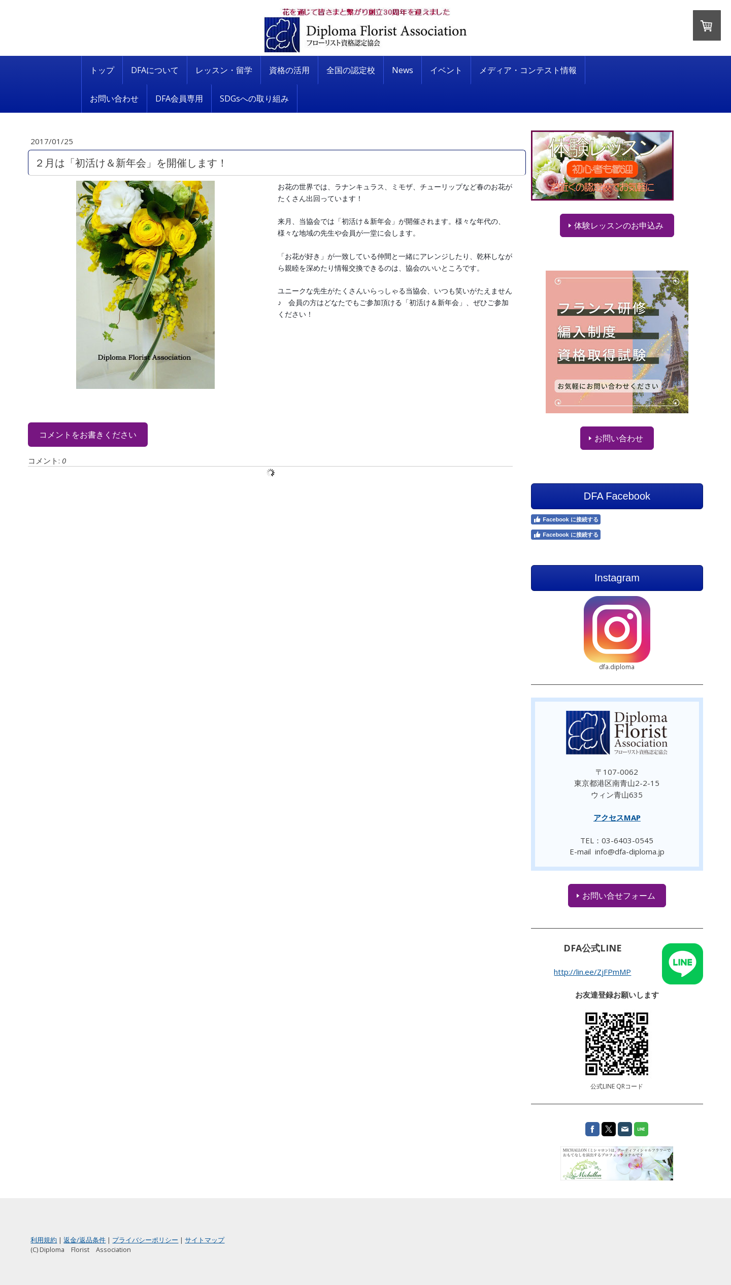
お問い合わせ (114, 98)
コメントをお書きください (143, 434)
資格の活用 (289, 70)
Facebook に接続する (539, 519)
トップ (102, 70)
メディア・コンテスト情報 (528, 70)
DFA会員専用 (179, 98)
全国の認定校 (350, 70)
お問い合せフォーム (577, 895)
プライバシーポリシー (201, 1239)
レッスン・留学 (223, 70)
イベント (446, 70)
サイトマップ (260, 1239)
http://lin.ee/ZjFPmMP (551, 972)
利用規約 (99, 1239)
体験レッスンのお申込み (577, 225)
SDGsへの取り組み (254, 98)
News (402, 70)
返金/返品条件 (140, 1239)
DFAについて (155, 70)
